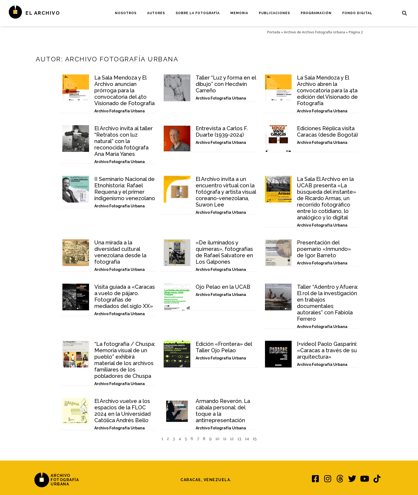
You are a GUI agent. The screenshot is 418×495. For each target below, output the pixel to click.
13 (239, 438)
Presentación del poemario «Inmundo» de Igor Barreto (324, 249)
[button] (404, 13)
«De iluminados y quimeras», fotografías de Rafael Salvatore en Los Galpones (224, 252)
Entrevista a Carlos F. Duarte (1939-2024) (222, 131)
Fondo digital (357, 13)
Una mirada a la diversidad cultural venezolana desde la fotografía (120, 252)
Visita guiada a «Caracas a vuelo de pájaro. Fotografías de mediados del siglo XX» (124, 296)
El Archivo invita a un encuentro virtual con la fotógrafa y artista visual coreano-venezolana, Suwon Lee (226, 192)
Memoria (239, 13)
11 (224, 438)
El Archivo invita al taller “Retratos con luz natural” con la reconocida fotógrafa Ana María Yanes (123, 141)
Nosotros (125, 13)
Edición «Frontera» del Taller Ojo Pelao (224, 347)
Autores (156, 13)
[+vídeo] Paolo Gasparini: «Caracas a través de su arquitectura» (327, 350)
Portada (273, 32)
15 (254, 438)
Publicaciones (274, 13)
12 (232, 438)
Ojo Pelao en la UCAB (223, 287)
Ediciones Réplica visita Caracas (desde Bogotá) (327, 131)
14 (247, 438)
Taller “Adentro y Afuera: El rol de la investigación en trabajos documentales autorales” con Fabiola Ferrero (327, 303)
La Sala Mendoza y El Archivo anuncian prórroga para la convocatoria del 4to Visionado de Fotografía (124, 90)
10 (217, 438)
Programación (316, 13)
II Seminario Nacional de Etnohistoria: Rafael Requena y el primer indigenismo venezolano (124, 188)
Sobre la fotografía (198, 13)
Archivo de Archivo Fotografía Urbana (314, 32)
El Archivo (43, 13)
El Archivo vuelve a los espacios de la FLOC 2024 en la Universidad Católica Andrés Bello (122, 410)
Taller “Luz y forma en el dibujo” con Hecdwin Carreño (226, 84)
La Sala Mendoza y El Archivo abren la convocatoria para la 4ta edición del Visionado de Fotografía (327, 90)
